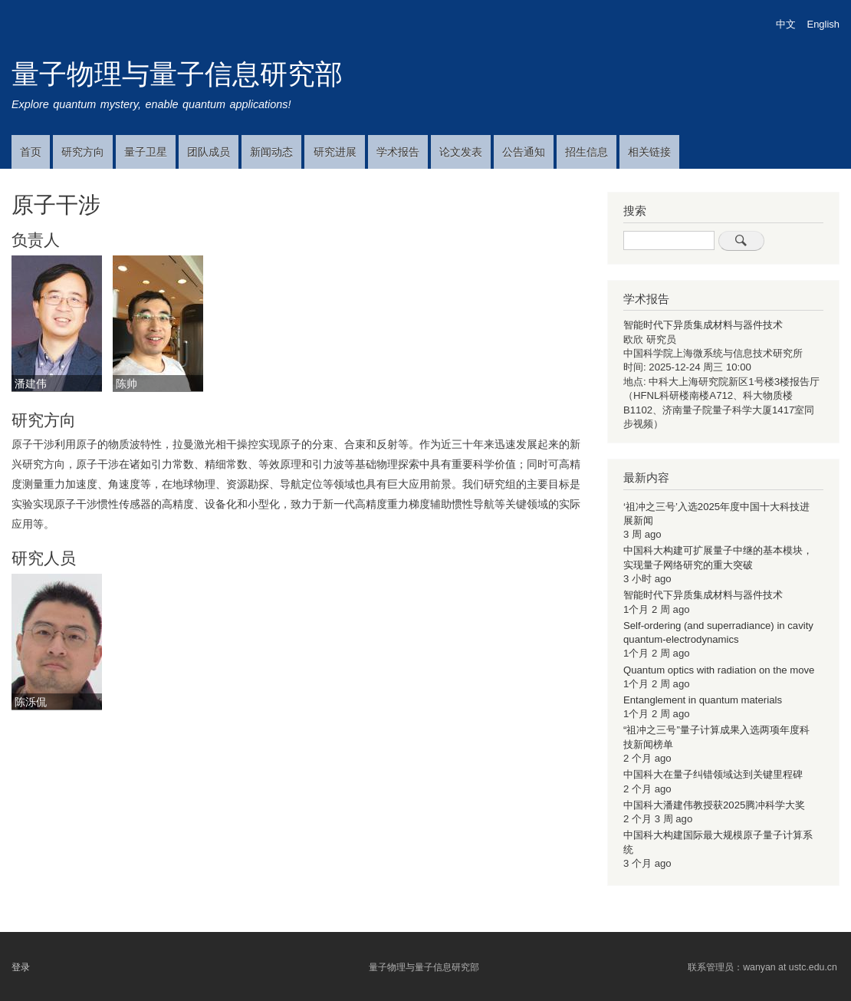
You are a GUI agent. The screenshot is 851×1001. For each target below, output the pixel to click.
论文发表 (460, 152)
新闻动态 (271, 152)
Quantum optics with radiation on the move (718, 670)
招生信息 (586, 152)
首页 (30, 152)
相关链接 (649, 152)
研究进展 (335, 152)
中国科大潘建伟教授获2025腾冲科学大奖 (714, 805)
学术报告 (397, 152)
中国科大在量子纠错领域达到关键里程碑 (713, 774)
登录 (21, 967)
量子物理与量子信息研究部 (177, 74)
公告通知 (523, 152)
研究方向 (82, 152)
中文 (786, 24)
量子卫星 (145, 152)
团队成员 (208, 152)
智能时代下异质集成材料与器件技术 (703, 325)
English (823, 24)
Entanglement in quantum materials (702, 700)
